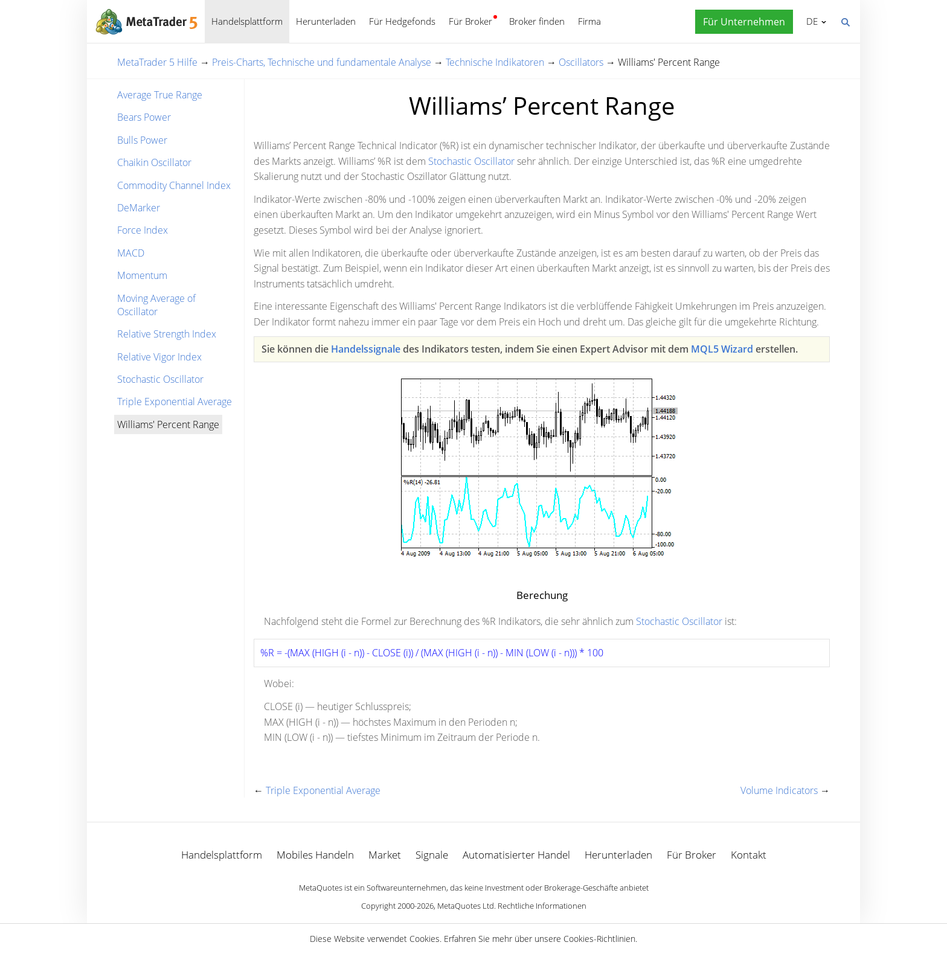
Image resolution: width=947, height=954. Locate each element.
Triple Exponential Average (174, 401)
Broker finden (537, 21)
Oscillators (581, 62)
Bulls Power (142, 140)
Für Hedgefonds (402, 21)
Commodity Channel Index (174, 185)
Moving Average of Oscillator (156, 305)
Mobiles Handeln (315, 855)
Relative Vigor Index (159, 356)
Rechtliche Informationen (542, 905)
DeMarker (138, 207)
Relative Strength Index (166, 334)
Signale (432, 855)
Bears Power (144, 117)
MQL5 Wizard (722, 349)
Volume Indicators (779, 790)
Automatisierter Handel (516, 855)
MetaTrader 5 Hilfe (157, 62)
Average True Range (159, 94)
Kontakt (748, 855)
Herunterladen (326, 21)
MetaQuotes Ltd (465, 905)
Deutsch (810, 21)
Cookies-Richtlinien (599, 938)
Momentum (142, 275)
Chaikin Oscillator (154, 162)
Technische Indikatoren (495, 62)
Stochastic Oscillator (160, 379)
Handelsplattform (247, 21)
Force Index (142, 230)
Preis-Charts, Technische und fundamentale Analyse (321, 62)
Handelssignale (365, 349)
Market (384, 855)
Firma (589, 21)
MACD (130, 253)
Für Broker (470, 21)
